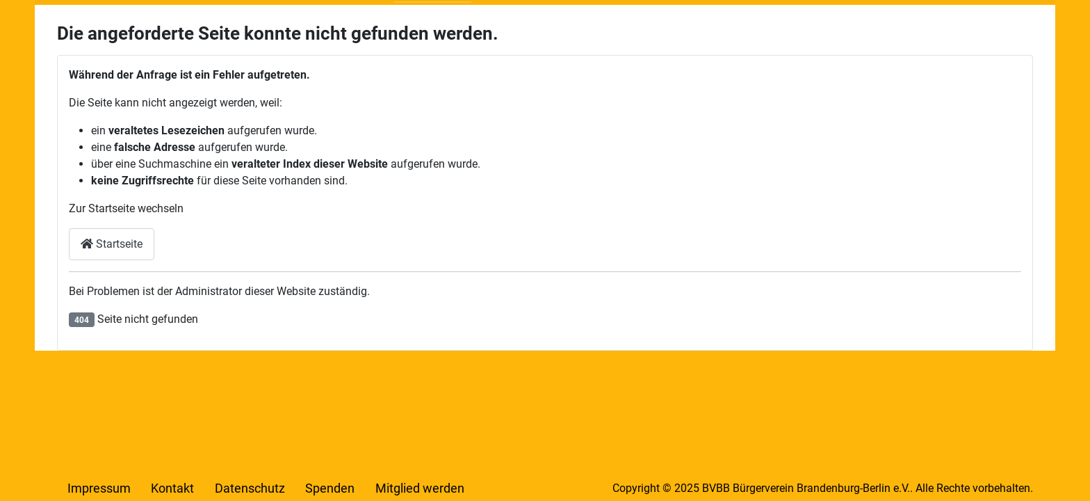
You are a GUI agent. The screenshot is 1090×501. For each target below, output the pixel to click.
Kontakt (172, 488)
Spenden (330, 488)
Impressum (99, 488)
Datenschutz (250, 488)
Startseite (112, 243)
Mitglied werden (419, 488)
